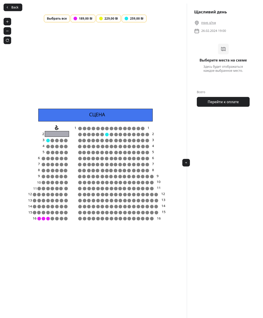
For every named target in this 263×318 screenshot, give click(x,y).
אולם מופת (208, 23)
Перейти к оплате (223, 101)
